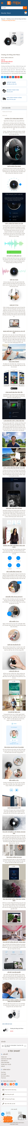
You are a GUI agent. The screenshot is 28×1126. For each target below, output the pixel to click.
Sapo (17, 1124)
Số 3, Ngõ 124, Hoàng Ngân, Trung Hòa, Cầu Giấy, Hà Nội (14, 1046)
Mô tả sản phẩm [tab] (6, 108)
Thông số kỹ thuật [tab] (7, 111)
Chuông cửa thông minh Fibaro (16, 1028)
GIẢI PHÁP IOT (4, 1060)
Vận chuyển (3, 1074)
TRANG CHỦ (4, 1057)
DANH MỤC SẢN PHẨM (6, 1058)
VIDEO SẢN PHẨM (5, 1062)
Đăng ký (9, 13)
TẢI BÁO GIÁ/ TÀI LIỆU (6, 1064)
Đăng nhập (3, 13)
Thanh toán (3, 1077)
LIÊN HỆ (3, 1066)
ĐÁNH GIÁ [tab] (4, 115)
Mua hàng (3, 1072)
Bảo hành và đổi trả (5, 1076)
